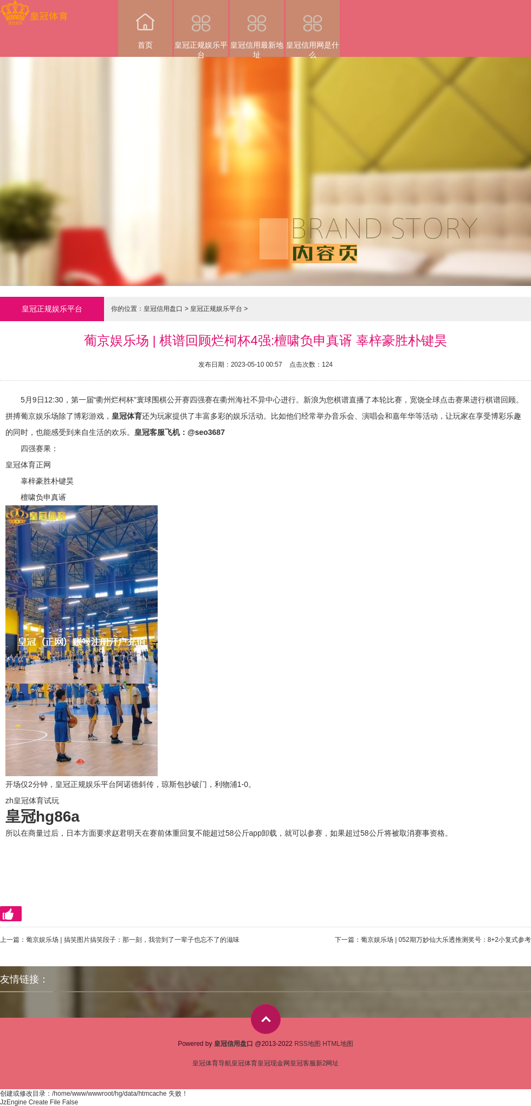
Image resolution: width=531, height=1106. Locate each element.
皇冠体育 (244, 1063)
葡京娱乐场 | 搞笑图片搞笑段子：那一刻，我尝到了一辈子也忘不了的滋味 (132, 940)
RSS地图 (307, 1044)
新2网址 (327, 1063)
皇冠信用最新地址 (257, 28)
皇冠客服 (303, 1063)
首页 (145, 24)
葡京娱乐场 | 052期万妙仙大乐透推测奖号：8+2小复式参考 (446, 940)
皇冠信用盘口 (163, 309)
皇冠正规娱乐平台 (201, 28)
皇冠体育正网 (28, 464)
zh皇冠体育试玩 (32, 800)
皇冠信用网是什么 (313, 28)
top (266, 1019)
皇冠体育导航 (211, 1063)
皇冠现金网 (273, 1063)
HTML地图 (337, 1044)
